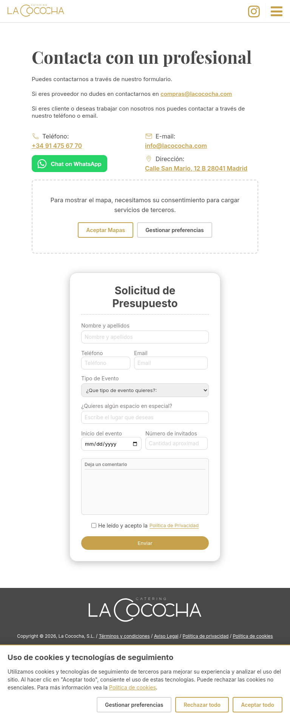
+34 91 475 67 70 (57, 145)
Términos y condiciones (124, 636)
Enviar (145, 543)
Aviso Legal (166, 636)
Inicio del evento (101, 433)
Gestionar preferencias (174, 230)
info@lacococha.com (176, 145)
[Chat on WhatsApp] (69, 163)
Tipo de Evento (100, 378)
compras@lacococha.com (196, 93)
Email (140, 353)
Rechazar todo (202, 705)
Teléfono (92, 353)
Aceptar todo (257, 705)
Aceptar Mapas (105, 230)
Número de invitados (171, 433)
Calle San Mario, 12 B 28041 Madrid (196, 168)
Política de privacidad (206, 636)
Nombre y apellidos (105, 325)
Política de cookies (253, 636)
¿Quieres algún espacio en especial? (126, 406)
